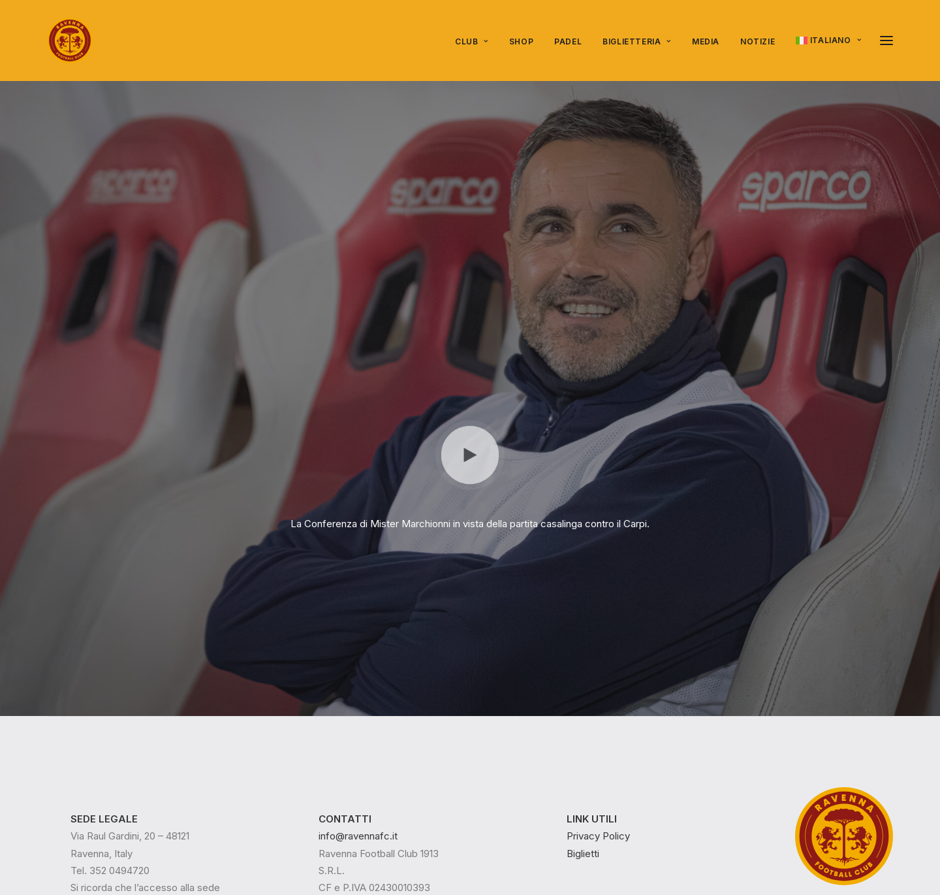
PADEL (568, 41)
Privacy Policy (598, 610)
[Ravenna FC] (70, 40)
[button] (886, 40)
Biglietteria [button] (637, 41)
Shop (521, 41)
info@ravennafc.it (358, 610)
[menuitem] (476, 41)
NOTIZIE (757, 41)
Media (705, 41)
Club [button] (471, 41)
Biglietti (583, 627)
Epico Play (153, 829)
